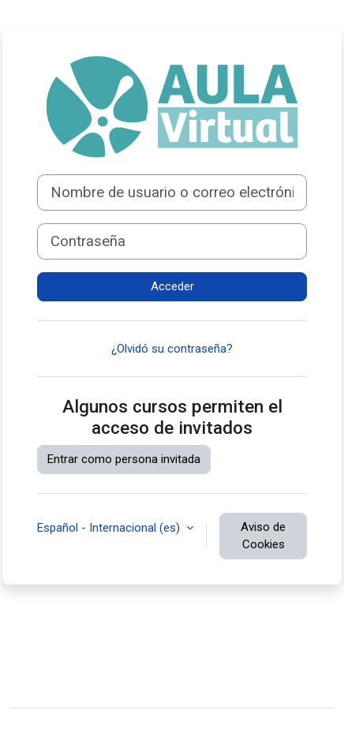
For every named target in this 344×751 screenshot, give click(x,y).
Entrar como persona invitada (123, 459)
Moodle (130, 730)
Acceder (172, 286)
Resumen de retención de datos (105, 662)
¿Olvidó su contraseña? (172, 349)
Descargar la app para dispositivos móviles (133, 685)
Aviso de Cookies (263, 536)
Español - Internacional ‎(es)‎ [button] (110, 528)
